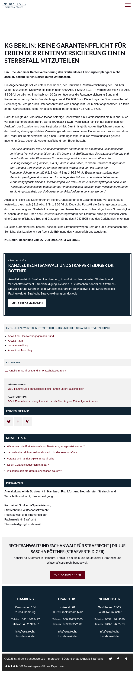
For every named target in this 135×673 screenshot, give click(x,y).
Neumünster (93, 557)
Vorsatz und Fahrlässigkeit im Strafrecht (30, 458)
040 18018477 (31, 619)
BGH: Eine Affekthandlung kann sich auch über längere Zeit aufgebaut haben (53, 401)
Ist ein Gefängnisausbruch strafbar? (28, 464)
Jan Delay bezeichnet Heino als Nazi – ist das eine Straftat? (42, 452)
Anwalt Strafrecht (92, 658)
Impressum (54, 658)
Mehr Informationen (27, 303)
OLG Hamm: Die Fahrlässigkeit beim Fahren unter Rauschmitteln (46, 388)
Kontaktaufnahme (67, 574)
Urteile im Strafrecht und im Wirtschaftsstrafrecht (37, 370)
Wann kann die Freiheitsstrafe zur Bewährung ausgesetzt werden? (46, 446)
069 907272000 (73, 619)
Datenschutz (71, 658)
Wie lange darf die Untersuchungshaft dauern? (34, 470)
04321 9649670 (115, 619)
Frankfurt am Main (68, 557)
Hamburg (49, 557)
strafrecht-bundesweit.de (29, 658)
